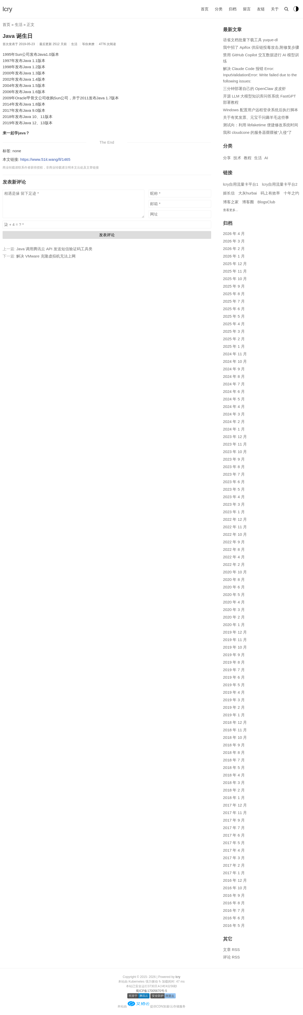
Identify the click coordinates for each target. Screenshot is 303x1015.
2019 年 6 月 (234, 677)
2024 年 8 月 (234, 376)
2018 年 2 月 (234, 790)
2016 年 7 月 (234, 910)
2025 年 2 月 (234, 339)
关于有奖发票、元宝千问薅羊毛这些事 (256, 117)
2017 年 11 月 (235, 812)
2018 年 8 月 (234, 752)
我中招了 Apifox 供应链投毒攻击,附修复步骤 (261, 47)
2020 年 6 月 (234, 587)
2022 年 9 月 (234, 542)
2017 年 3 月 (234, 858)
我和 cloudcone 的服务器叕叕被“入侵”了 (257, 132)
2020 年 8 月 (234, 579)
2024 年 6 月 (234, 391)
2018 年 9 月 (234, 745)
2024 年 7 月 (234, 384)
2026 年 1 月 (234, 256)
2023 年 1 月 (234, 512)
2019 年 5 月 (234, 685)
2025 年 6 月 (234, 309)
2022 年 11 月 (235, 527)
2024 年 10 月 (235, 361)
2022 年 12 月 (235, 519)
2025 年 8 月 (234, 293)
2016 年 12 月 (235, 880)
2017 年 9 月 (234, 820)
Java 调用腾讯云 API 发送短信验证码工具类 (54, 249)
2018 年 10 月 (235, 737)
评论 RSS (231, 957)
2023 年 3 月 (234, 504)
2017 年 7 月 (234, 827)
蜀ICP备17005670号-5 (151, 991)
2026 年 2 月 (234, 248)
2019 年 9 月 (234, 654)
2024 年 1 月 (234, 429)
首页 (205, 9)
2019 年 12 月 (235, 632)
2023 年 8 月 (234, 466)
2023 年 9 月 (234, 459)
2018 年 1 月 (234, 797)
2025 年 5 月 (234, 316)
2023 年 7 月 (234, 474)
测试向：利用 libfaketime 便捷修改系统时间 (260, 125)
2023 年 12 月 (235, 436)
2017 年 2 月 (234, 865)
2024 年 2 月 (234, 421)
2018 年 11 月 (235, 730)
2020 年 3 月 (234, 609)
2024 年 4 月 (234, 406)
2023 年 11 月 (235, 444)
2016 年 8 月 (234, 903)
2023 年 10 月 (235, 451)
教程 (248, 158)
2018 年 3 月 (234, 782)
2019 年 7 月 (234, 670)
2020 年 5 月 (234, 594)
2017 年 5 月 (234, 842)
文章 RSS (231, 949)
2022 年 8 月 (234, 549)
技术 (237, 158)
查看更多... (230, 210)
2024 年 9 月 (234, 369)
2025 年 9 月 (234, 286)
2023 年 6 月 (234, 481)
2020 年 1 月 (234, 624)
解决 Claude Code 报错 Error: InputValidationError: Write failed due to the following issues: (260, 74)
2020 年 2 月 (234, 617)
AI (266, 158)
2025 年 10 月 (235, 278)
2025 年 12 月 (235, 263)
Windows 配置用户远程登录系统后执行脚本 (260, 110)
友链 (261, 9)
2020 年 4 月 (234, 602)
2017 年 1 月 (234, 873)
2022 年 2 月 (234, 564)
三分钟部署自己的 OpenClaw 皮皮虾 (254, 88)
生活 (19, 24)
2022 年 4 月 (234, 557)
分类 (219, 9)
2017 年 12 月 (235, 805)
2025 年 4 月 (234, 324)
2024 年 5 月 (234, 399)
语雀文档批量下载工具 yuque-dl (250, 40)
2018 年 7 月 (234, 760)
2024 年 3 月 (234, 414)
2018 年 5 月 (234, 767)
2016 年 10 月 (235, 888)
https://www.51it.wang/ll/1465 (45, 159)
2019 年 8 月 (234, 662)
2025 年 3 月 (234, 331)
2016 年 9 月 (234, 895)
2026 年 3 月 (234, 241)
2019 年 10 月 (235, 647)
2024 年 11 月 (235, 354)
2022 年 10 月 (235, 534)
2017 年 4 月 (234, 850)
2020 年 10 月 (235, 572)
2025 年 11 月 (235, 271)
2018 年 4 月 (234, 775)
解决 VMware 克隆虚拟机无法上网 (45, 256)
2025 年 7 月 (234, 301)
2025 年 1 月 (234, 346)
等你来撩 (88, 44)
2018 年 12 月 (235, 722)
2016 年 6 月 (234, 918)
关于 (275, 9)
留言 (247, 9)
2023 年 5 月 (234, 489)
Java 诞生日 (18, 36)
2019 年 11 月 (235, 639)
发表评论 (107, 235)
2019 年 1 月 (234, 715)
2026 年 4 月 (234, 233)
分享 (227, 158)
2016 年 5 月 (234, 925)
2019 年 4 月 (234, 692)
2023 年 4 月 (234, 497)
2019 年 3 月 (234, 700)
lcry (7, 8)
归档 (233, 9)
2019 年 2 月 (234, 707)
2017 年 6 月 (234, 835)
